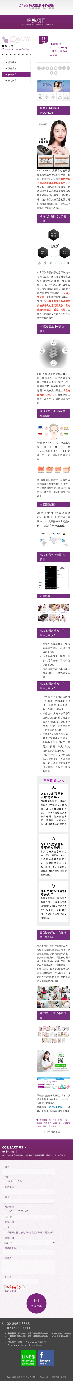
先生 (17, 1180)
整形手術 (12, 62)
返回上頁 (53, 1132)
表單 (55, 1111)
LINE (7, 1210)
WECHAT (20, 1210)
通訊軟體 (9, 1206)
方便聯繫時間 (11, 1248)
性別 (7, 1177)
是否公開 (9, 1222)
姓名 (7, 1167)
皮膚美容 (12, 74)
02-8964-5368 (18, 1323)
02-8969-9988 (18, 1328)
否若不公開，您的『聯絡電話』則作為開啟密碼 (27, 1232)
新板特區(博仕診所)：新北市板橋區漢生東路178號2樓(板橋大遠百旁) (39, 1333)
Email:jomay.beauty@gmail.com (25, 1345)
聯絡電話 (9, 1187)
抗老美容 (12, 80)
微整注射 (12, 68)
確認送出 (36, 1303)
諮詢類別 (9, 1238)
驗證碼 (8, 1277)
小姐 (7, 1180)
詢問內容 (9, 1258)
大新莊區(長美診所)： (18, 1336)
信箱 (7, 1196)
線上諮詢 (48, 1111)
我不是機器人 (11, 1291)
